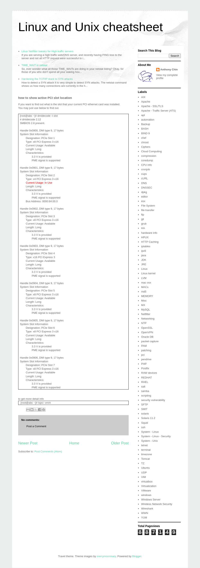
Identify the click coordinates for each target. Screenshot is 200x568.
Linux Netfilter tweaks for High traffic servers (47, 51)
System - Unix (149, 440)
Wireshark (147, 508)
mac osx (146, 282)
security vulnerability (153, 400)
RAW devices (149, 372)
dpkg (144, 192)
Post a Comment (36, 426)
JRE (143, 264)
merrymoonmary (106, 556)
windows (146, 495)
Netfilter (145, 314)
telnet (144, 445)
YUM (144, 517)
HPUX (144, 237)
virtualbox (147, 481)
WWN (144, 513)
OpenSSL (147, 327)
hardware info (149, 232)
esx (143, 201)
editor (144, 196)
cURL (144, 178)
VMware (146, 490)
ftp (142, 214)
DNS (144, 183)
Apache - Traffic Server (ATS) (158, 110)
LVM (143, 278)
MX (143, 305)
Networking (147, 318)
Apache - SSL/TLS (152, 106)
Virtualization (148, 486)
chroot (144, 142)
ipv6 (143, 250)
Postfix (145, 368)
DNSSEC (146, 187)
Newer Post (27, 443)
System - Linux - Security (156, 436)
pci (143, 354)
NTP (143, 323)
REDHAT (146, 377)
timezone (146, 454)
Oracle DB (147, 336)
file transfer (147, 210)
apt (143, 115)
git (142, 219)
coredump (147, 160)
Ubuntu (145, 467)
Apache (145, 101)
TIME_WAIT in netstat (34, 65)
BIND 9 (145, 133)
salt (143, 386)
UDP (144, 472)
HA (143, 228)
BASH (144, 128)
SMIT (144, 409)
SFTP (144, 404)
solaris (145, 413)
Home (74, 443)
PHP (144, 363)
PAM (144, 345)
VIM (143, 477)
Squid (144, 422)
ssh (143, 427)
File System (148, 205)
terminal (146, 449)
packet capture (149, 341)
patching (146, 350)
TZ (142, 463)
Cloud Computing (151, 151)
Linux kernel (148, 273)
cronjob (145, 169)
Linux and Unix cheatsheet (90, 27)
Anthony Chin (169, 69)
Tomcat (145, 458)
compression (148, 155)
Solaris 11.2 (148, 418)
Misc (144, 300)
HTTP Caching (149, 241)
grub (143, 223)
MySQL (145, 309)
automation (147, 119)
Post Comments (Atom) (48, 451)
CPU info (146, 164)
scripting (146, 395)
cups (144, 173)
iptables (145, 246)
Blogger (136, 556)
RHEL (144, 382)
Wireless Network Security (156, 504)
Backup (145, 124)
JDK (143, 259)
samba (145, 391)
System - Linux (150, 431)
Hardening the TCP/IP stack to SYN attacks (47, 78)
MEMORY (147, 296)
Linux (144, 268)
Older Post (120, 443)
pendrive (146, 359)
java (143, 255)
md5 (143, 291)
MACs (144, 287)
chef (143, 137)
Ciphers (145, 146)
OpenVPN (147, 332)
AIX (143, 97)
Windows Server (151, 499)
